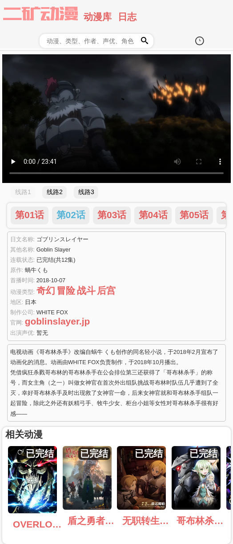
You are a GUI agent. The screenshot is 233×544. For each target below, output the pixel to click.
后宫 (106, 290)
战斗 (86, 290)
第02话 (70, 215)
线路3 (86, 191)
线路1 (23, 191)
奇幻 (45, 290)
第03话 (111, 215)
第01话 (29, 215)
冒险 (65, 290)
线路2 (55, 191)
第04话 (153, 215)
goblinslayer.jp (57, 321)
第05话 (194, 215)
